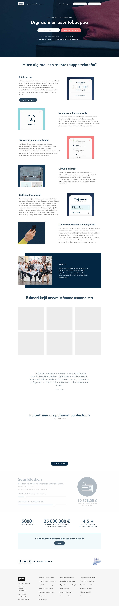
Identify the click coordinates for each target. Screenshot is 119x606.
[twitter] (25, 561)
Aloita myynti (94, 4)
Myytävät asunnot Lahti (46, 588)
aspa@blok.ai (22, 594)
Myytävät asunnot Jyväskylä (67, 585)
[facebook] (20, 561)
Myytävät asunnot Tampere (47, 585)
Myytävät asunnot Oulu (87, 585)
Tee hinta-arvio (28, 101)
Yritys (59, 4)
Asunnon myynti (64, 588)
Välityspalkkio (43, 596)
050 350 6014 (22, 596)
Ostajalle (35, 4)
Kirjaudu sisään (79, 4)
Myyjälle (28, 4)
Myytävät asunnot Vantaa (87, 577)
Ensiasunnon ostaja (65, 596)
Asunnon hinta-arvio (86, 588)
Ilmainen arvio (59, 464)
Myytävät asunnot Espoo (66, 577)
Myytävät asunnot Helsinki (46, 577)
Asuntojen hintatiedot (65, 592)
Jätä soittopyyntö (70, 30)
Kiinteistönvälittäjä (85, 592)
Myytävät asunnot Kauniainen (47, 581)
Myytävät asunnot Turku (87, 581)
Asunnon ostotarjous (86, 596)
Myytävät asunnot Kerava (67, 581)
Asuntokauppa (43, 599)
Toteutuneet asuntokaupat (46, 592)
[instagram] (30, 561)
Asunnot (41, 4)
